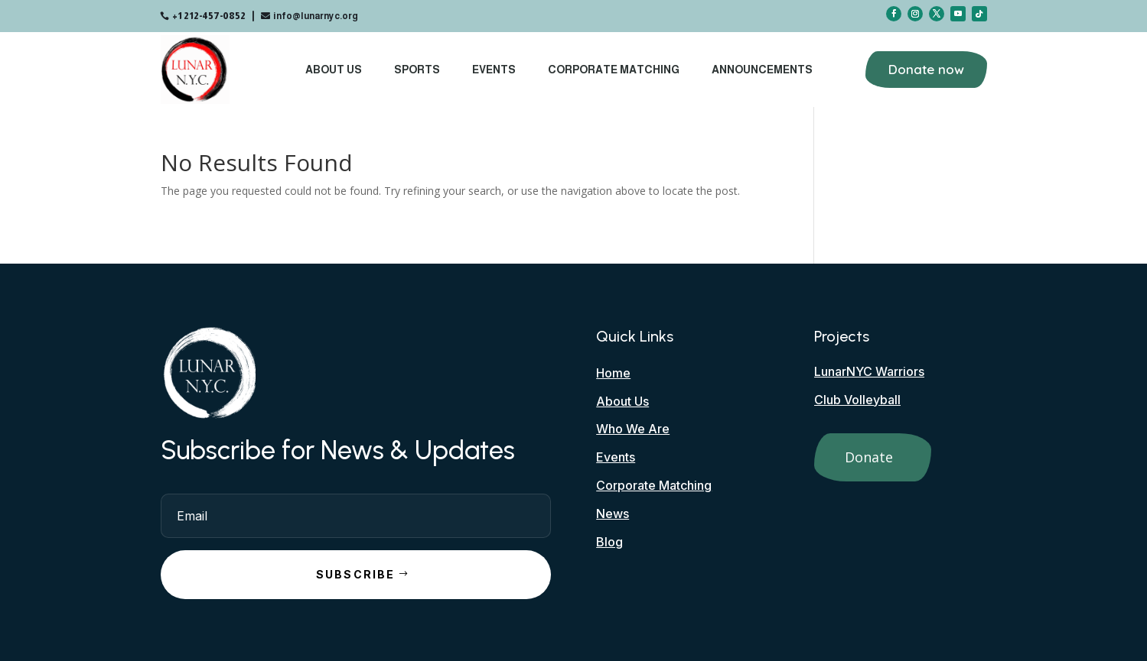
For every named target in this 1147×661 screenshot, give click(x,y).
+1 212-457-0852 (209, 16)
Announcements (762, 69)
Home (613, 373)
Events (494, 69)
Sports (417, 69)
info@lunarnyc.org (315, 16)
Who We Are (633, 428)
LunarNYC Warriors (869, 371)
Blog (609, 541)
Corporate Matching (613, 69)
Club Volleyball (857, 399)
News (612, 513)
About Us (333, 69)
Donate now (926, 69)
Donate (869, 457)
